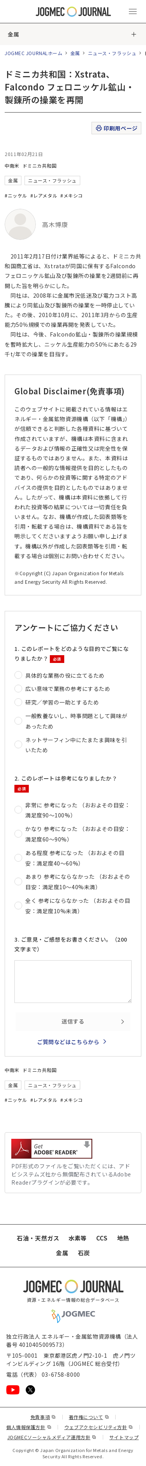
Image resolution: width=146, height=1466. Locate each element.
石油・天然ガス (38, 1238)
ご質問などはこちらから (68, 1042)
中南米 (12, 165)
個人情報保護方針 (28, 1427)
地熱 (123, 1238)
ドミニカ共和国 (40, 165)
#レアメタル (43, 195)
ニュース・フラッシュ (112, 53)
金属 (13, 34)
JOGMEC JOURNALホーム (34, 53)
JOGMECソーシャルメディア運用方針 (52, 1437)
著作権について (89, 1417)
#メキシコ (71, 195)
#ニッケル (16, 195)
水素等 (78, 1238)
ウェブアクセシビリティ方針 (98, 1427)
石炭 (84, 1253)
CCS (102, 1238)
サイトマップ (124, 1437)
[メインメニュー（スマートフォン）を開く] (132, 11)
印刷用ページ (116, 128)
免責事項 (43, 1417)
